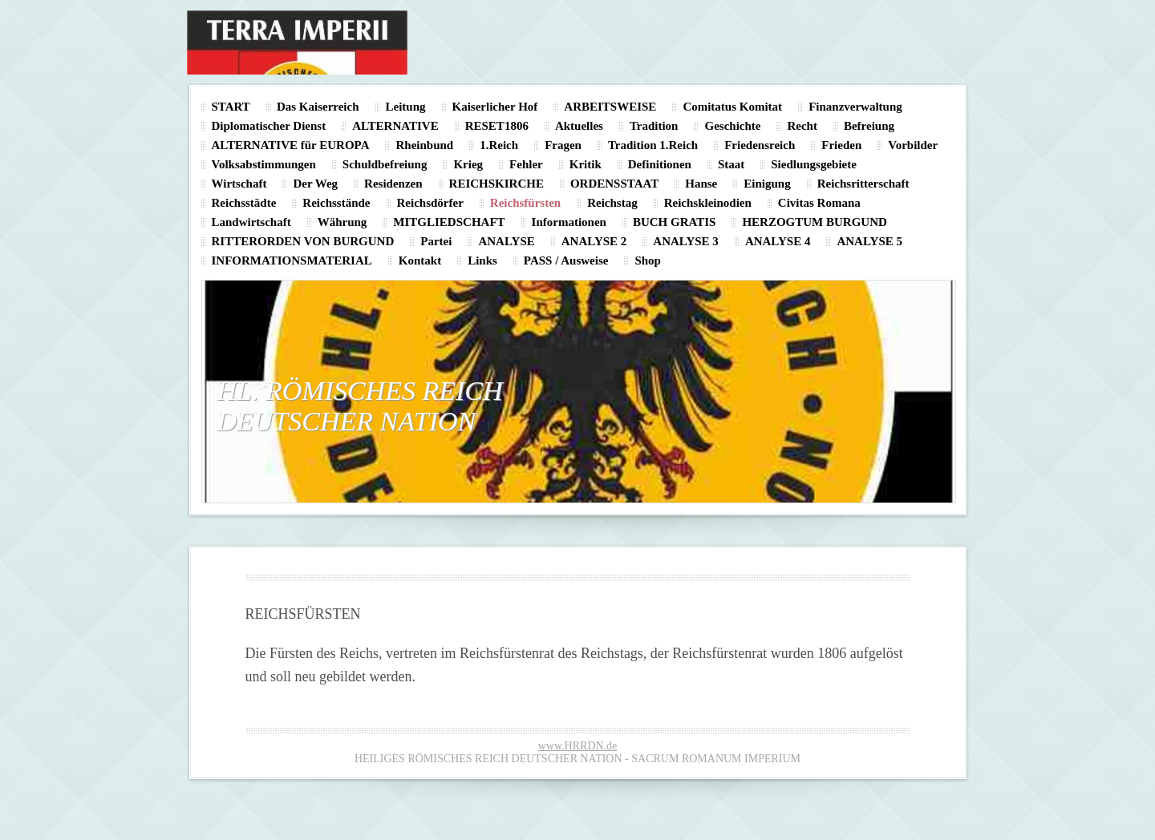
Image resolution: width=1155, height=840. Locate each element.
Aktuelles (579, 125)
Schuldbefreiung (385, 164)
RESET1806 (497, 125)
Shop (647, 260)
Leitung (406, 106)
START (231, 106)
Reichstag (612, 202)
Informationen (569, 222)
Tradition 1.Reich (653, 145)
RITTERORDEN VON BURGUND (303, 241)
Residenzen (393, 183)
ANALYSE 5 (869, 241)
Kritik (585, 164)
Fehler (526, 164)
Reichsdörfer (430, 202)
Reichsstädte (244, 202)
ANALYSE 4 (778, 241)
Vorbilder (913, 145)
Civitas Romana (819, 202)
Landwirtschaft (251, 222)
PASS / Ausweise (566, 260)
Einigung (767, 183)
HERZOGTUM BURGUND (814, 222)
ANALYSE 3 (686, 241)
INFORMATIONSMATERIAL (292, 260)
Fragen (563, 145)
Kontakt (420, 260)
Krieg (468, 164)
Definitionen (659, 164)
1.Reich (499, 145)
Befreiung (869, 125)
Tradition (654, 125)
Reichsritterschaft (863, 183)
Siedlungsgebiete (814, 164)
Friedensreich (759, 145)
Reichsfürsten (525, 202)
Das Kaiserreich (318, 106)
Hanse (701, 183)
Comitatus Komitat (732, 106)
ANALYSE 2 (594, 241)
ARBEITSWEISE (610, 106)
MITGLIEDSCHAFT (449, 222)
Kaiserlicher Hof (495, 106)
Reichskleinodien (708, 202)
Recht (802, 125)
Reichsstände (336, 202)
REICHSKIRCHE (496, 183)
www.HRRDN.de (578, 746)
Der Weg (315, 183)
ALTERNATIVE (395, 125)
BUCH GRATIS (674, 222)
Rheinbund (424, 145)
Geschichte (732, 125)
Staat (731, 164)
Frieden (841, 145)
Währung (342, 222)
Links (482, 260)
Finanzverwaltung (855, 106)
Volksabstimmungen (264, 164)
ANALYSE (506, 241)
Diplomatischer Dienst (269, 125)
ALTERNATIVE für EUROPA (291, 145)
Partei (436, 241)
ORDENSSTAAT (614, 183)
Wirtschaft (239, 183)
